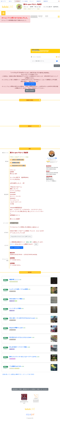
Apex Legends (14, 223)
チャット (32, 1)
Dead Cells (17, 368)
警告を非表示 (30, 90)
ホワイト (34, 9)
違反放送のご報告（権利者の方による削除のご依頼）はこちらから (30, 389)
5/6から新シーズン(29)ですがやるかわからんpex (22, 318)
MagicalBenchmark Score (21, 236)
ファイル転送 (25, 1)
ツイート (56, 65)
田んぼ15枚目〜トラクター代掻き (18, 347)
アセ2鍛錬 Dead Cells (15, 366)
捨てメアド (3, 1)
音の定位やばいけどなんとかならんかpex (20, 337)
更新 (36, 244)
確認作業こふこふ (14, 279)
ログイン (12, 244)
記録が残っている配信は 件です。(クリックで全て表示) (18, 374)
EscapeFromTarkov (13, 281)
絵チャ (10, 1)
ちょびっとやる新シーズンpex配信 (18, 289)
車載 (16, 300)
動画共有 (46, 1)
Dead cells (12, 368)
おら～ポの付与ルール (16, 247)
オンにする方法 (30, 84)
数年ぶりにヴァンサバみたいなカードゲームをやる (22, 356)
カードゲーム (12, 358)
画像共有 (39, 1)
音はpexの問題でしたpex (16, 327)
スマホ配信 (12, 300)
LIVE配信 (17, 1)
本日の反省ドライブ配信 (15, 298)
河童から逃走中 (27, 9)
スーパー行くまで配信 (15, 308)
